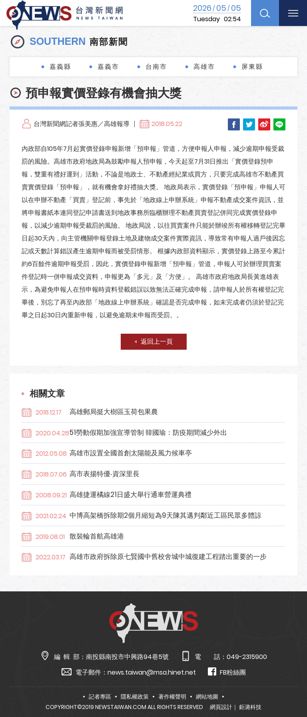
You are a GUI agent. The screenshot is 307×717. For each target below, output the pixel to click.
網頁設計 (221, 707)
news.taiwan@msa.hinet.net (152, 672)
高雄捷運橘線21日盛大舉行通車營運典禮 (130, 494)
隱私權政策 (135, 697)
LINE (279, 124)
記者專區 (100, 697)
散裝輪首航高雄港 (97, 536)
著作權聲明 (172, 697)
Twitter (249, 124)
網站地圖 (207, 697)
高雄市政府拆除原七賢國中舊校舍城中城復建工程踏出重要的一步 (168, 556)
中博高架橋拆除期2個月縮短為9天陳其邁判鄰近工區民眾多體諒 (165, 515)
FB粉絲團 (227, 672)
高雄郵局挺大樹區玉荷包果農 (114, 412)
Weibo (264, 124)
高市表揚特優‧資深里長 (105, 474)
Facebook (234, 124)
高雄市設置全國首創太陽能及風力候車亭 (131, 453)
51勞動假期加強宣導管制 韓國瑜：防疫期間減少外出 (148, 432)
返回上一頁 (157, 341)
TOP (291, 687)
